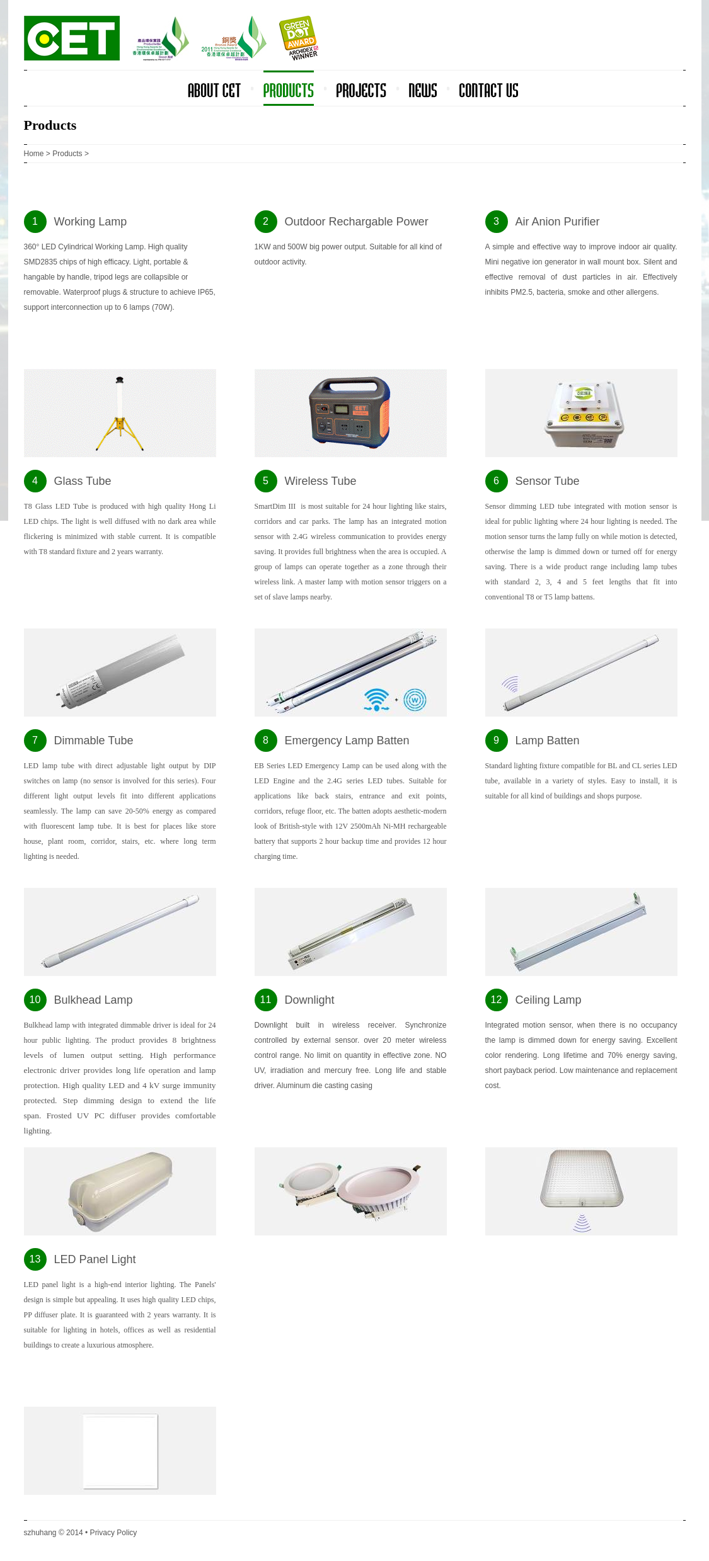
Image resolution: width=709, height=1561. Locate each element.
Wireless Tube (321, 481)
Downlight (310, 1000)
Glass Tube (83, 481)
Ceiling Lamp (549, 1000)
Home (34, 153)
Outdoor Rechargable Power (357, 221)
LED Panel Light (95, 1259)
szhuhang (40, 1532)
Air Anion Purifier (558, 221)
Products (67, 153)
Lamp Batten (548, 740)
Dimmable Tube (94, 740)
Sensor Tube (548, 481)
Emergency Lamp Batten (347, 740)
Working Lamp (90, 221)
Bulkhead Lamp (93, 1000)
